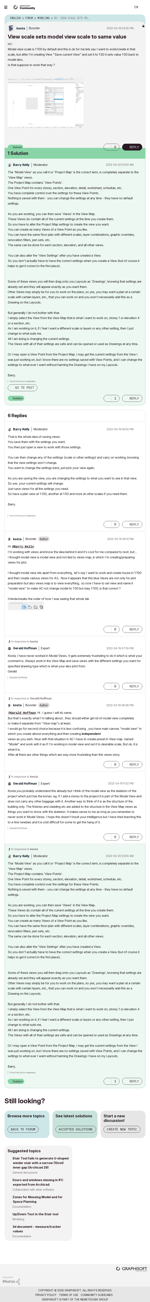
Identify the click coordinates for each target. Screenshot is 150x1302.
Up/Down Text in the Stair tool (35, 1214)
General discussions (25, 1172)
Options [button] (140, 18)
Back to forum (23, 1129)
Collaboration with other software (33, 1189)
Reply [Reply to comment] (134, 398)
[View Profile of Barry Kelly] (21, 165)
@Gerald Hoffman (22, 713)
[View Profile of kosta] (20, 28)
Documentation (21, 1206)
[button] (46, 103)
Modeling (18, 1219)
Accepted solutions (76, 1129)
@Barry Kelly (23, 547)
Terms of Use (68, 1294)
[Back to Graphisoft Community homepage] (25, 7)
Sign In (144, 7)
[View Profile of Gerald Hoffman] (25, 648)
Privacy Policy (45, 1294)
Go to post (24, 387)
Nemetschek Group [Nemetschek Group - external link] (94, 1299)
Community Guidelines (97, 1294)
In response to (24, 641)
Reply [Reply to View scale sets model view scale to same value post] (134, 147)
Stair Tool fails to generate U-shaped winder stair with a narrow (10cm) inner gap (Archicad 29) (40, 1162)
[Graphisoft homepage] (131, 1269)
